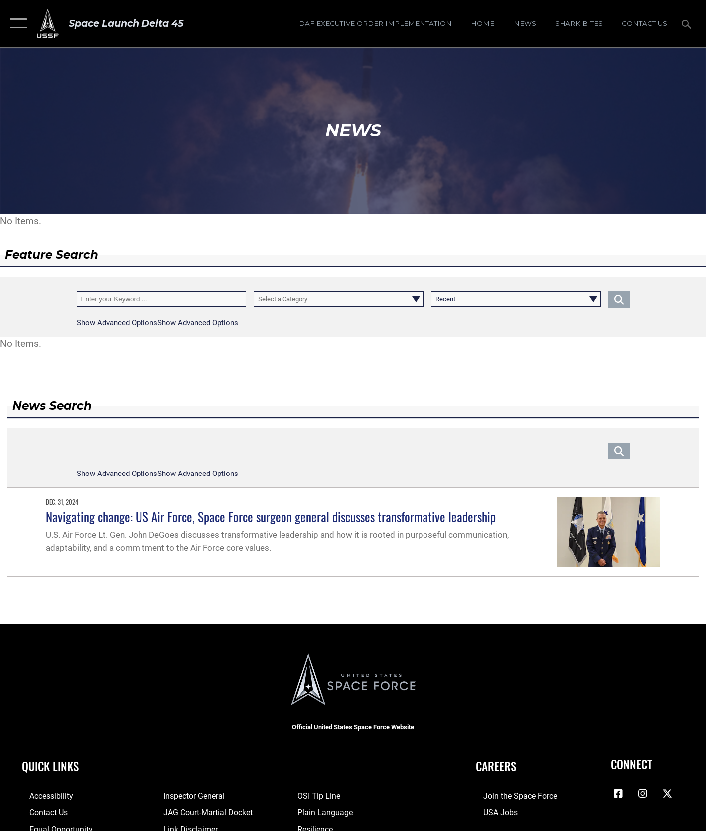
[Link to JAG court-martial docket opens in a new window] (204, 811)
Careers (496, 766)
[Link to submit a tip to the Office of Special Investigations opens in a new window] (320, 795)
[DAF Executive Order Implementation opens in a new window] (375, 23)
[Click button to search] (619, 299)
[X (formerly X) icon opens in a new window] (667, 793)
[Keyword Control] (162, 299)
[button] (16, 23)
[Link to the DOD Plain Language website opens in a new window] (325, 811)
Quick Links (50, 766)
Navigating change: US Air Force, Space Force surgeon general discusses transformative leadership (271, 516)
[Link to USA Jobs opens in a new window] (492, 811)
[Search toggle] (688, 23)
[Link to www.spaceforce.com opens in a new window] (511, 795)
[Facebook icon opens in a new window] (618, 793)
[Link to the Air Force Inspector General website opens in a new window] (190, 795)
